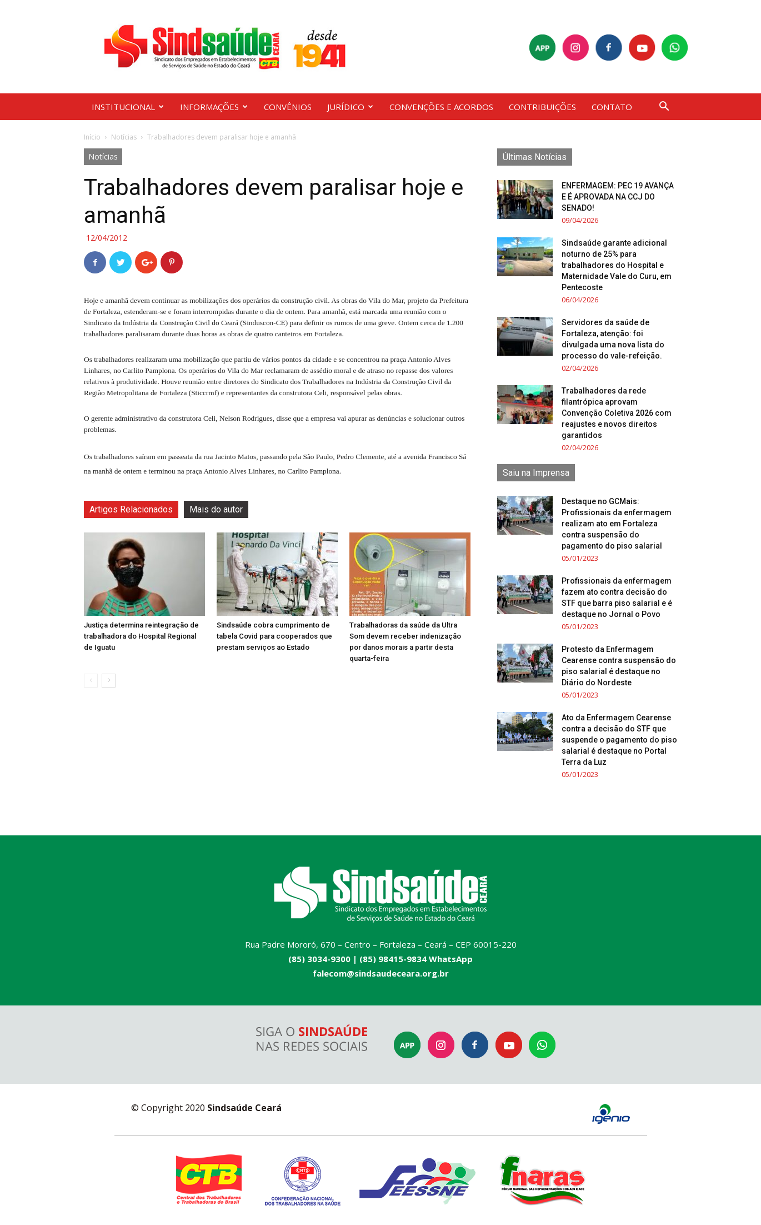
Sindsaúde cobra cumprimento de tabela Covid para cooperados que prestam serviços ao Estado (274, 636)
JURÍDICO (350, 106)
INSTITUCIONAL (128, 106)
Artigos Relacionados (131, 509)
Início (92, 137)
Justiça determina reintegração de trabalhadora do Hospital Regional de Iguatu (141, 636)
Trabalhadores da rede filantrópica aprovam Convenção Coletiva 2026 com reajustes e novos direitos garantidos (617, 413)
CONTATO (612, 106)
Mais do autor (216, 509)
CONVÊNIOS (288, 106)
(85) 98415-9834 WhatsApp (416, 958)
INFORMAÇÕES (214, 106)
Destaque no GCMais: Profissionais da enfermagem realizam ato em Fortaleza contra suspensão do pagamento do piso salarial (617, 523)
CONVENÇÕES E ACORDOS (441, 106)
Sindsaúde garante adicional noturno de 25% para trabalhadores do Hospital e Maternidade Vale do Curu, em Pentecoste (617, 265)
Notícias (124, 137)
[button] (663, 107)
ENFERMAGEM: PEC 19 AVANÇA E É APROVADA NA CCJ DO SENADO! (618, 196)
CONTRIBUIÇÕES (542, 106)
